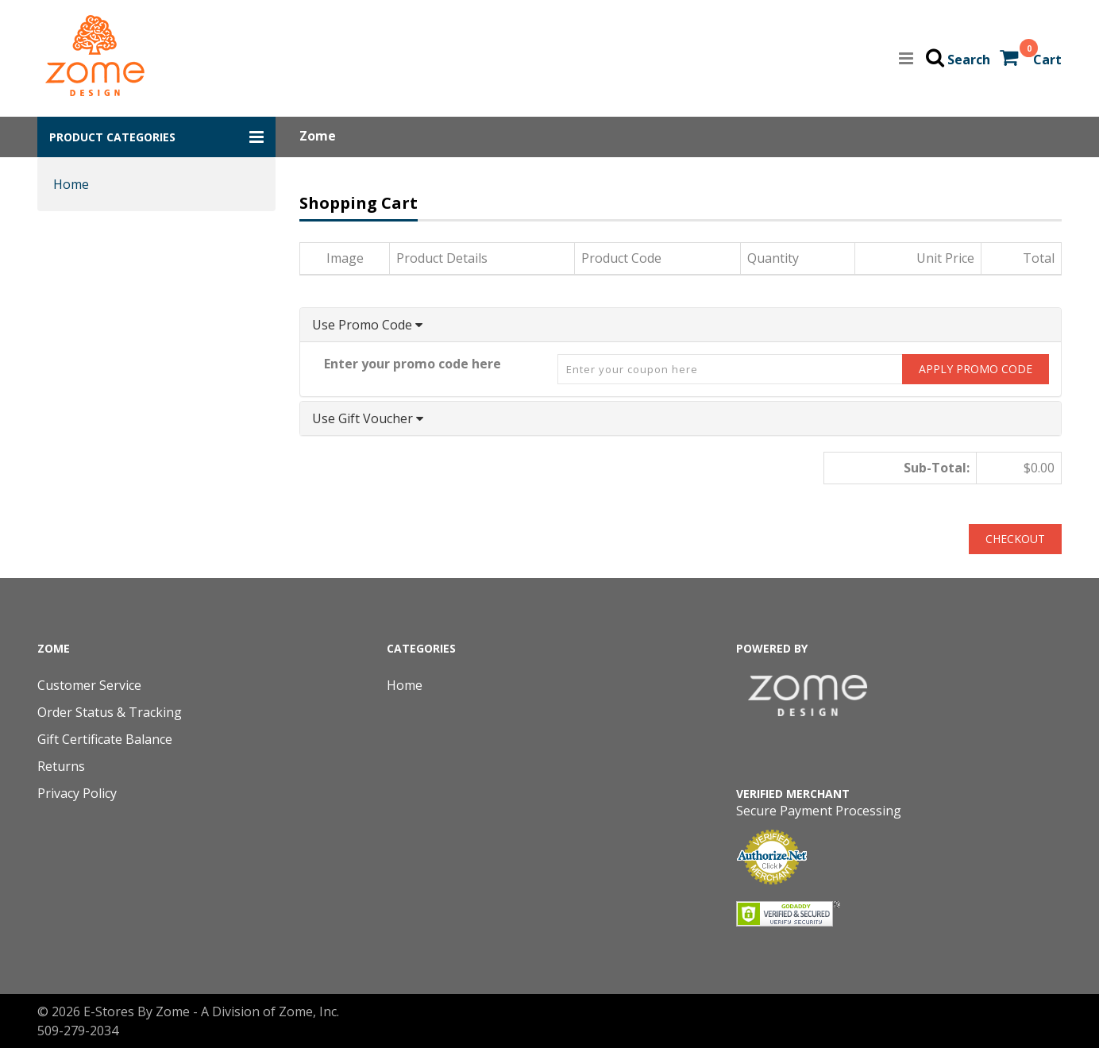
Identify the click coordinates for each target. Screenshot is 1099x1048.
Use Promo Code (367, 324)
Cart (1047, 59)
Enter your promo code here (412, 363)
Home (71, 184)
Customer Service (89, 685)
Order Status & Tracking (109, 712)
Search (968, 59)
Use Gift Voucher (367, 418)
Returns (61, 766)
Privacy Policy (77, 793)
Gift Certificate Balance (104, 739)
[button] (156, 137)
